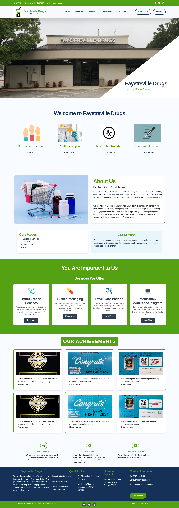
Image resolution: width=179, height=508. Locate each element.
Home (67, 12)
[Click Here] (136, 457)
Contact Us (143, 12)
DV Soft (147, 503)
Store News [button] (107, 12)
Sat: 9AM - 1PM (110, 482)
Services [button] (91, 12)
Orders (159, 12)
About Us (79, 12)
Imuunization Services (61, 476)
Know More (31, 320)
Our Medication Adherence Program (89, 477)
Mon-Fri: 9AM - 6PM (112, 480)
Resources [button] (124, 12)
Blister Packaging (59, 481)
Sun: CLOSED (110, 485)
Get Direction (138, 496)
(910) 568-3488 (139, 476)
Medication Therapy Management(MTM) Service (86, 487)
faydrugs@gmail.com (57, 3)
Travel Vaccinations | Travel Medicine (60, 488)
